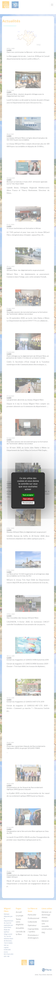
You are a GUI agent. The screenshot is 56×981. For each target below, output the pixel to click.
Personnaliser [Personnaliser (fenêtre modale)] (28, 503)
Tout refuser (28, 499)
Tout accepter (28, 495)
